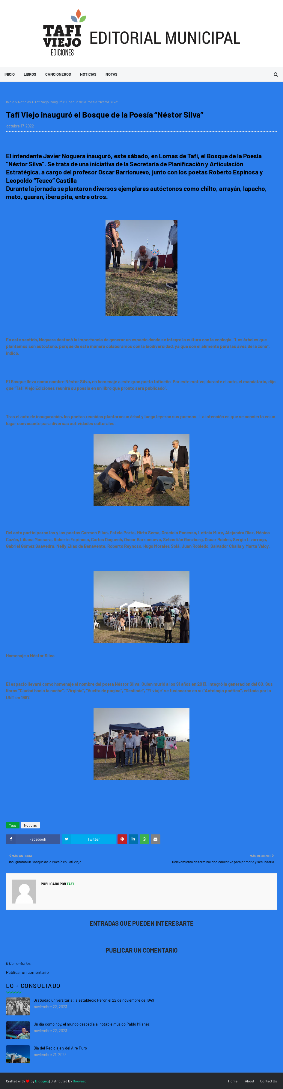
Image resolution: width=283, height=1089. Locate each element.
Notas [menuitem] (112, 74)
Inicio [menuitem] (9, 74)
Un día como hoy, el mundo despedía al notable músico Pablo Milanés (92, 1024)
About (249, 1081)
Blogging (42, 1081)
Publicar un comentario (27, 972)
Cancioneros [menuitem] (58, 74)
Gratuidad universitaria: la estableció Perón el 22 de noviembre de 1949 (94, 1000)
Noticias (24, 102)
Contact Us (268, 1081)
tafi (70, 884)
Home (232, 1081)
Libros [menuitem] (30, 74)
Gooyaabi (80, 1081)
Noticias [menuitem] (88, 74)
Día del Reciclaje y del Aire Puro (60, 1048)
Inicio (10, 102)
